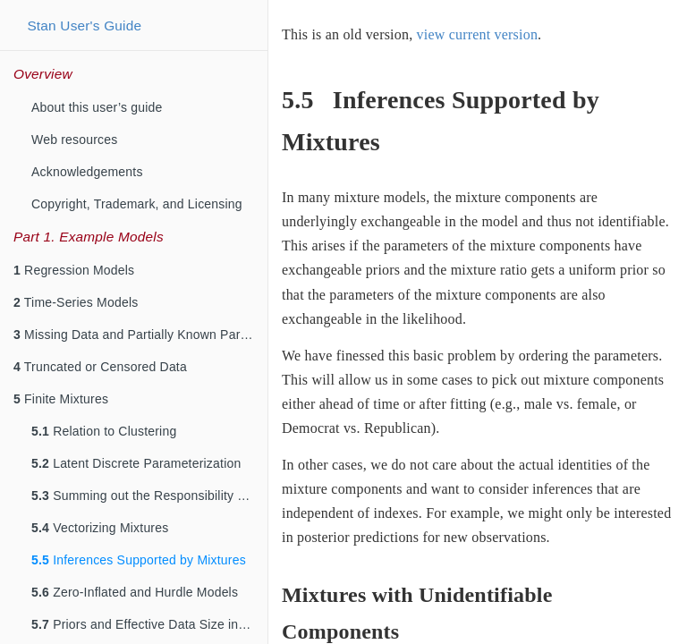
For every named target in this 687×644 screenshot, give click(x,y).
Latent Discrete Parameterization (136, 463)
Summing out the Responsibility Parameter (149, 495)
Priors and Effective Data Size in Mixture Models (149, 624)
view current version (478, 34)
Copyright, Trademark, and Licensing (136, 204)
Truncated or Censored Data (100, 367)
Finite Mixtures (60, 399)
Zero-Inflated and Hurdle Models (134, 592)
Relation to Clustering (103, 431)
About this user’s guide (97, 107)
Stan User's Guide (84, 25)
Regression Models (73, 270)
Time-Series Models (75, 302)
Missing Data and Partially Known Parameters (140, 334)
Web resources (74, 139)
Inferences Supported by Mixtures (138, 560)
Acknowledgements (87, 172)
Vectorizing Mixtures (99, 528)
